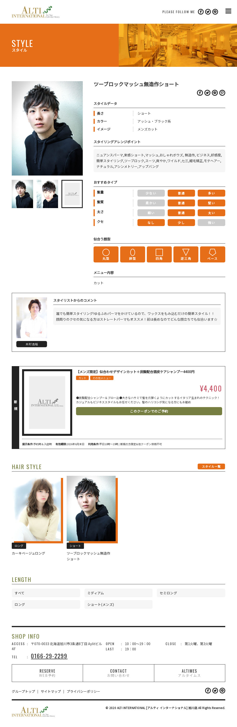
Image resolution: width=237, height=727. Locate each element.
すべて (19, 593)
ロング (20, 604)
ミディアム (95, 593)
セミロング (168, 593)
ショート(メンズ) (100, 604)
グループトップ (23, 691)
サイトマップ (51, 691)
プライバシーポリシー (83, 691)
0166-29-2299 (49, 655)
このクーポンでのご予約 (149, 411)
